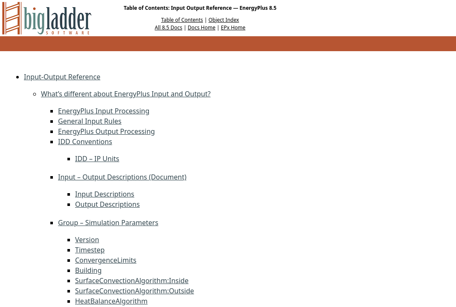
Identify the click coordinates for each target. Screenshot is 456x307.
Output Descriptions (107, 204)
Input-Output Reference (62, 76)
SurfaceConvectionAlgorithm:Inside (132, 280)
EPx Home (233, 27)
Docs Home (201, 27)
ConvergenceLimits (106, 260)
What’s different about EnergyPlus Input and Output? (126, 93)
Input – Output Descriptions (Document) (122, 177)
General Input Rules (90, 121)
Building (88, 270)
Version (87, 239)
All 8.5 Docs (169, 27)
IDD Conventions (85, 141)
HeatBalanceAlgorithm (111, 301)
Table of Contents (182, 19)
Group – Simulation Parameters (108, 222)
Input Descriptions (104, 194)
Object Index (224, 19)
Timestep (90, 250)
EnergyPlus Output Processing (106, 131)
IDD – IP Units (97, 158)
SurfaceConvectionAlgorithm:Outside (134, 290)
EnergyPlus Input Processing (103, 111)
